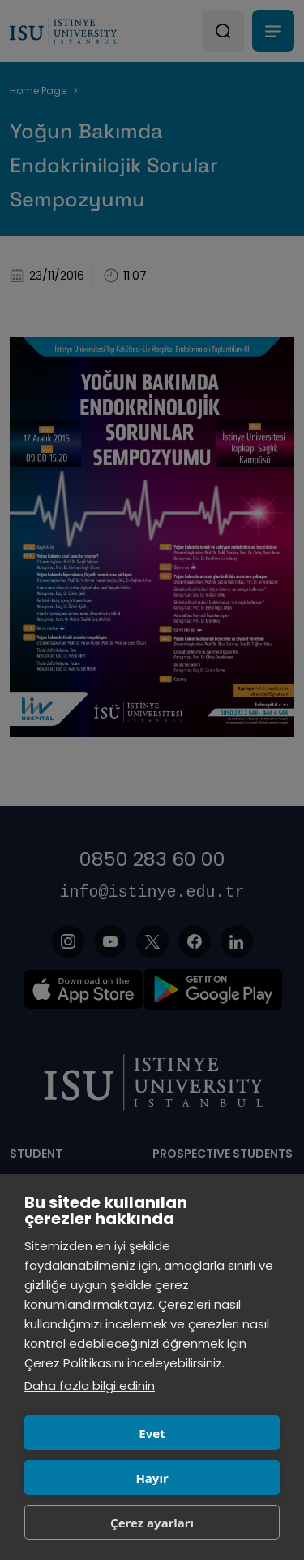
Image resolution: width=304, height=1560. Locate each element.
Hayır (151, 1478)
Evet (152, 1433)
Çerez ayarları (152, 1522)
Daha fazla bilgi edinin (89, 1385)
